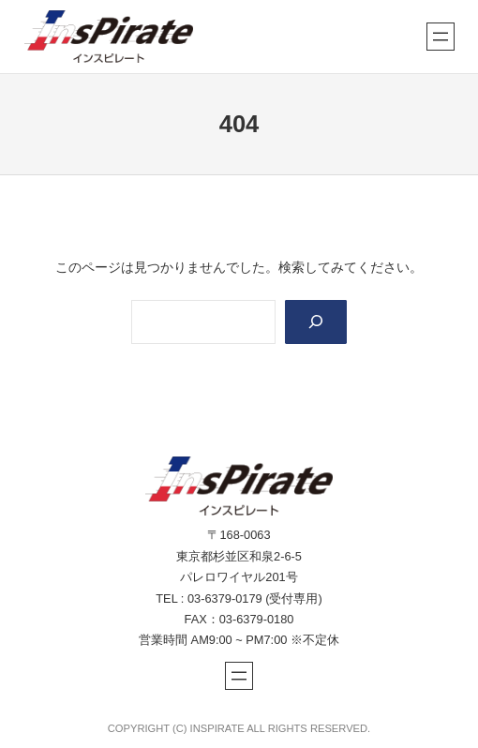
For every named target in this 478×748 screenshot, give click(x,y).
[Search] (316, 322)
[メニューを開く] (440, 36)
